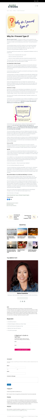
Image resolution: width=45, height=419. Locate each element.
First (7, 369)
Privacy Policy (24, 410)
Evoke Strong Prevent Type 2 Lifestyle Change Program (18, 195)
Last (17, 369)
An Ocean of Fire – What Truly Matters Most (11, 238)
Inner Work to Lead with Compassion (21, 237)
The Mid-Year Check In (12, 321)
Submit (9, 384)
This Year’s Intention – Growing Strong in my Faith (11, 251)
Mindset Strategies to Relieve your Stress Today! (17, 323)
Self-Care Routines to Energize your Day (15, 326)
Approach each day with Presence (14, 328)
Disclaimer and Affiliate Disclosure (13, 410)
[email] (22, 347)
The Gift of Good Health (20, 250)
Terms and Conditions (31, 409)
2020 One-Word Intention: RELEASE (32, 237)
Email (15, 345)
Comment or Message (11, 376)
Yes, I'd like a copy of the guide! (22, 349)
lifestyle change (10, 204)
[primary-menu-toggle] (35, 6)
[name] (22, 343)
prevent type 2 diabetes (12, 205)
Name (15, 341)
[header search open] (37, 6)
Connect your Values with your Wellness (32, 250)
